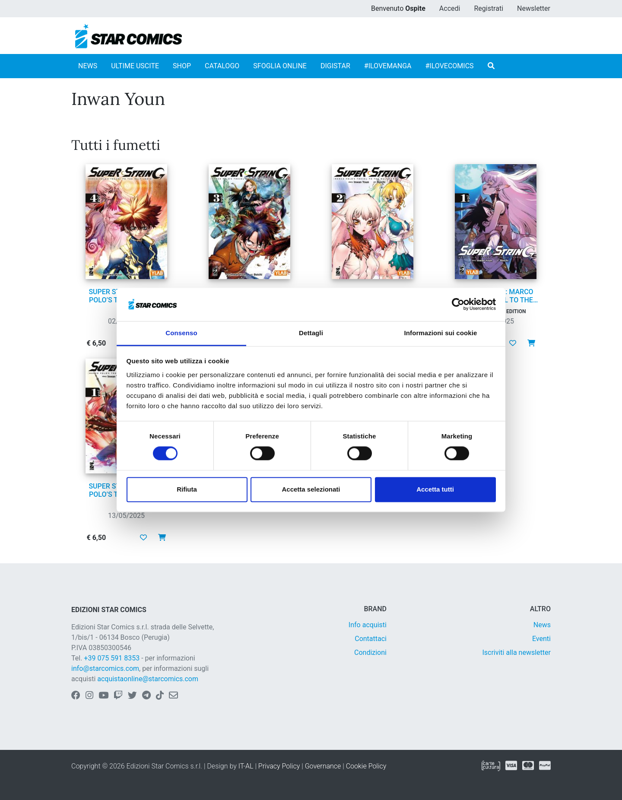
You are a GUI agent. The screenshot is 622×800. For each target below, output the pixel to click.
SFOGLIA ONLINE (280, 66)
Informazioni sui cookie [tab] (440, 333)
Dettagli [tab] (311, 333)
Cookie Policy (366, 766)
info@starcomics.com (105, 668)
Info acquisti (368, 625)
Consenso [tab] (181, 333)
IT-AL (246, 766)
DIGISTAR (335, 66)
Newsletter (533, 8)
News (542, 625)
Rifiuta (187, 489)
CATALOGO (222, 66)
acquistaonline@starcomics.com (147, 679)
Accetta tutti (435, 489)
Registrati (488, 8)
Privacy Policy (279, 766)
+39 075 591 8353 (112, 658)
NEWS (87, 66)
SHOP (182, 66)
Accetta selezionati (311, 489)
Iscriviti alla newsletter (516, 652)
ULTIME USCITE (135, 66)
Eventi (541, 639)
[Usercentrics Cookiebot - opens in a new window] (458, 304)
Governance (323, 766)
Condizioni (370, 652)
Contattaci (371, 639)
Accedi (449, 8)
